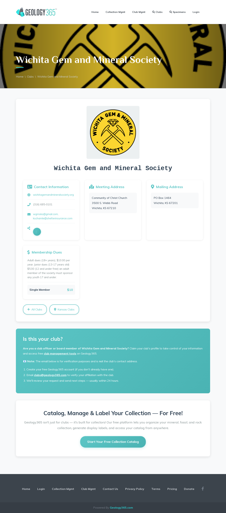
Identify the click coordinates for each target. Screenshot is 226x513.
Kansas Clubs (64, 309)
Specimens (178, 12)
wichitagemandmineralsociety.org (53, 194)
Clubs (157, 12)
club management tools (60, 353)
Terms (155, 489)
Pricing (172, 489)
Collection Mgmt (115, 12)
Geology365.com (121, 507)
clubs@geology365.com (50, 375)
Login (196, 12)
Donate (189, 489)
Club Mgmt (138, 12)
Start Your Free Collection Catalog (113, 442)
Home (95, 12)
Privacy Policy (134, 489)
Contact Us (110, 489)
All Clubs (35, 309)
